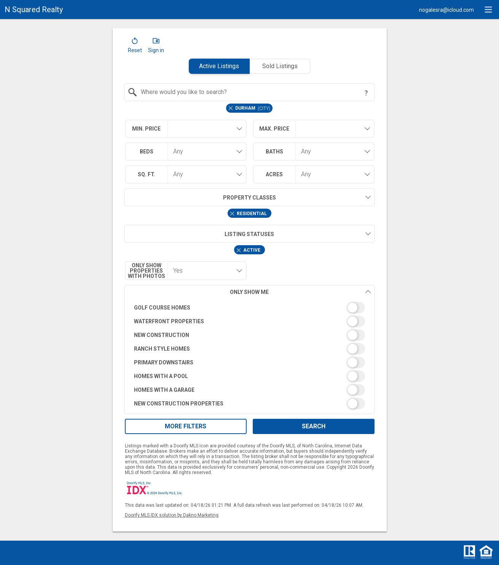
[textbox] (254, 92)
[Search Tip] (366, 92)
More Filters (185, 426)
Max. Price (274, 129)
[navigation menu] (488, 9)
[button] (135, 46)
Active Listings (219, 66)
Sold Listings (280, 66)
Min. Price (146, 129)
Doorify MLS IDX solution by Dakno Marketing (171, 515)
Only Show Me (300, 292)
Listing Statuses (199, 233)
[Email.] (446, 9)
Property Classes (200, 197)
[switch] (249, 307)
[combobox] (249, 92)
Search (313, 426)
